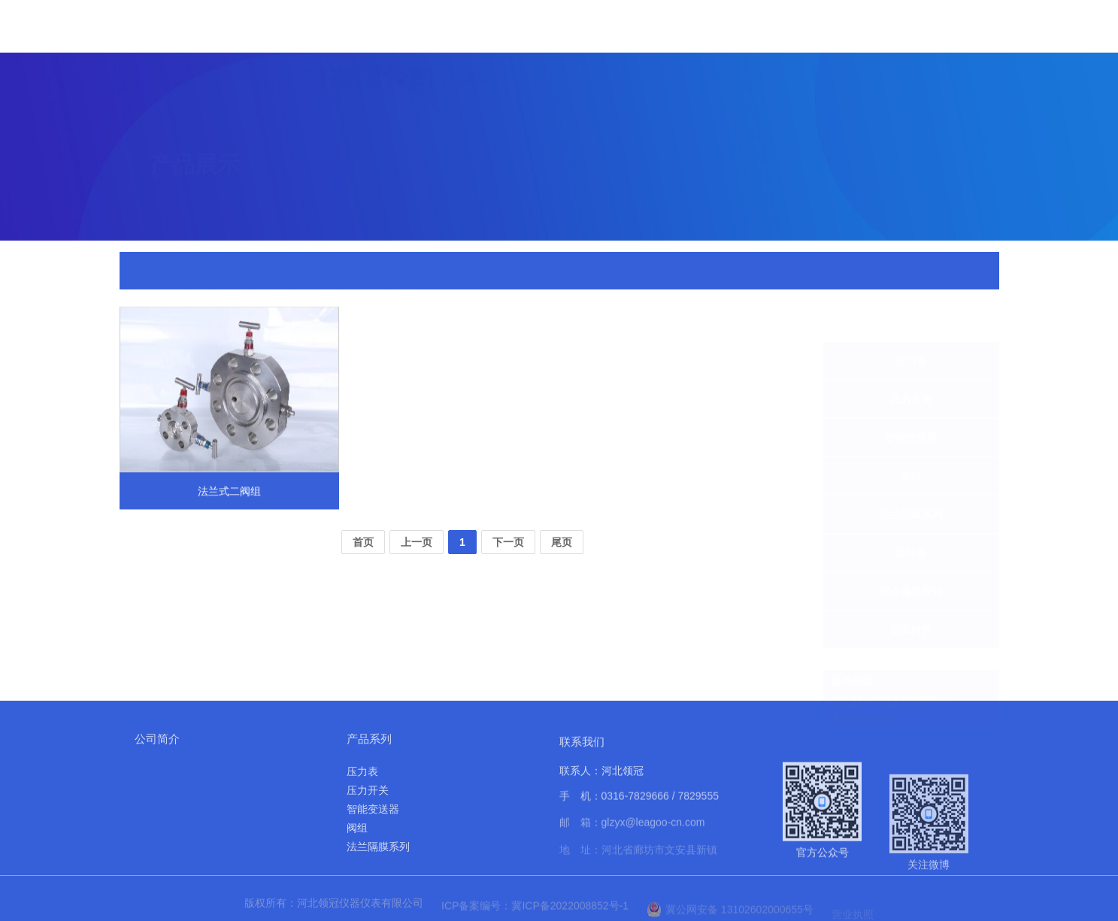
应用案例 (819, 59)
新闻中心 (678, 40)
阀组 (911, 440)
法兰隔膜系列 (911, 478)
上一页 (416, 542)
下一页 (508, 542)
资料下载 (890, 70)
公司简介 (157, 738)
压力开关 (911, 363)
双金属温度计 (911, 555)
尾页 (561, 542)
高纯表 (911, 516)
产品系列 (369, 738)
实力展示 (748, 48)
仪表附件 (316, 271)
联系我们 (960, 77)
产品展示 (607, 35)
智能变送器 (911, 401)
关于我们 (536, 31)
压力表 (911, 325)
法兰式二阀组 (380, 271)
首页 (477, 28)
